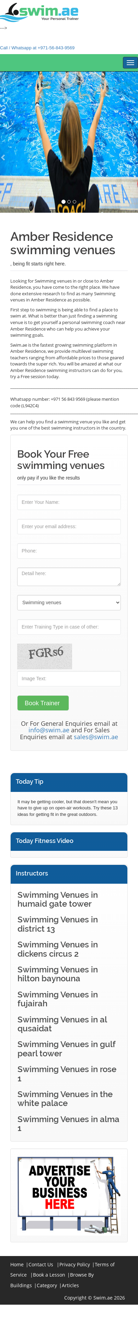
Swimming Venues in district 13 (58, 924)
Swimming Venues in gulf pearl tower (66, 1048)
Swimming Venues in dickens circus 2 (58, 949)
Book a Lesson (49, 1274)
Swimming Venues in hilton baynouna (58, 974)
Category (47, 1285)
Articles (70, 1285)
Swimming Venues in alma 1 (68, 1123)
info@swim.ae (48, 730)
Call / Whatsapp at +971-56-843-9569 (37, 47)
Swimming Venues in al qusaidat (62, 1024)
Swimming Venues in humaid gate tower (58, 899)
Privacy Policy (74, 1264)
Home (17, 1264)
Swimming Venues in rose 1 (67, 1073)
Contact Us (40, 1264)
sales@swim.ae (96, 737)
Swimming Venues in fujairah (58, 999)
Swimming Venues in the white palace (65, 1098)
